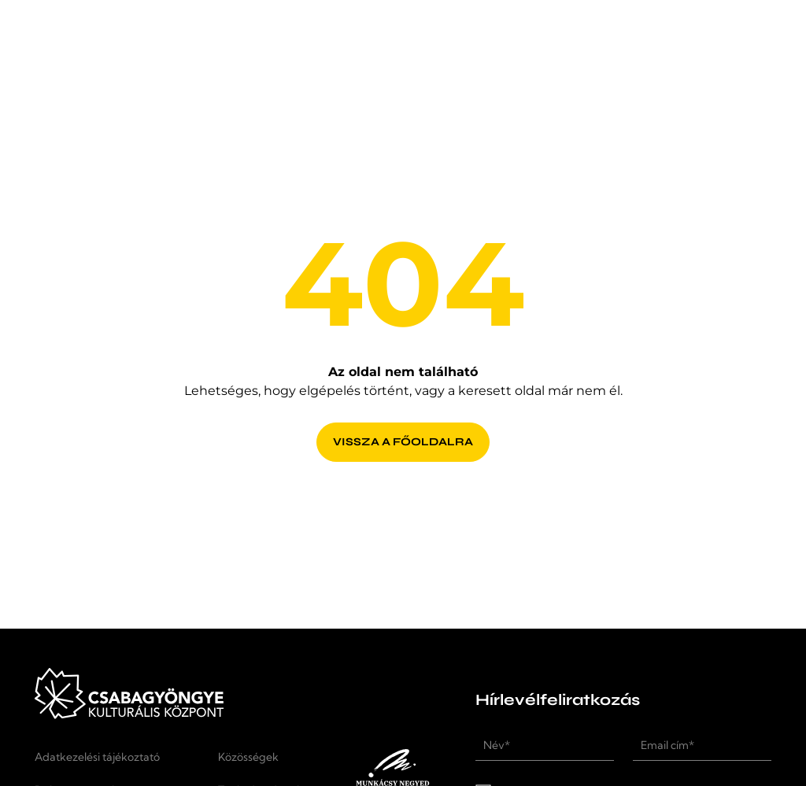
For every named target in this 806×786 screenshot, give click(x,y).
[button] (752, 39)
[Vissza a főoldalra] (403, 433)
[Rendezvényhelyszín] (447, 38)
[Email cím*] (702, 745)
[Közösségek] (263, 757)
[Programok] (287, 38)
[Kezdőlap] (111, 53)
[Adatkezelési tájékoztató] (117, 757)
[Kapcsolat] (602, 38)
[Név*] (544, 745)
